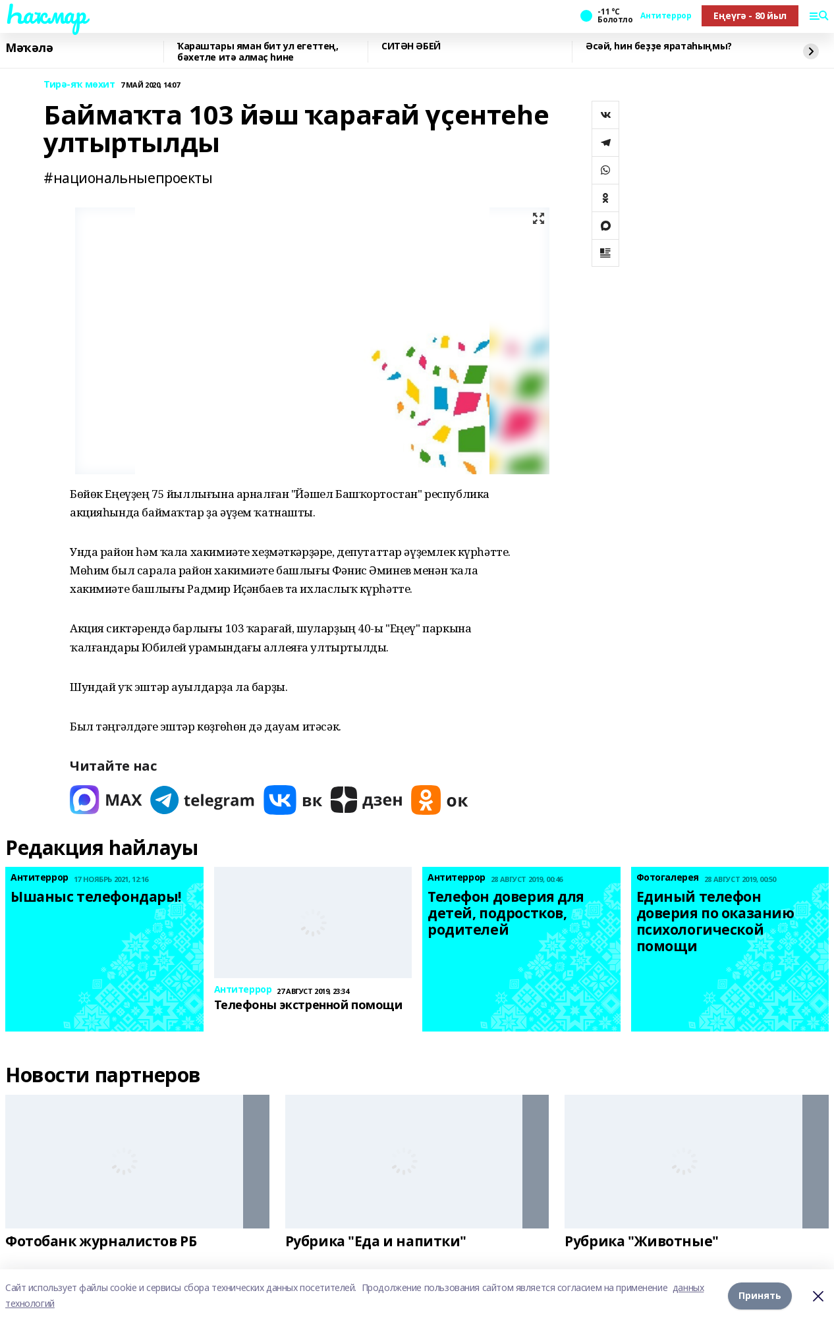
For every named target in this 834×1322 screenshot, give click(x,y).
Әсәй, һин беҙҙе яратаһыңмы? (659, 46)
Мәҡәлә (29, 48)
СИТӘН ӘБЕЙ (411, 46)
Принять (759, 1295)
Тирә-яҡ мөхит (79, 84)
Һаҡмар (45, 13)
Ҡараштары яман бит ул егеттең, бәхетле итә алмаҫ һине (257, 52)
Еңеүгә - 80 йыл (750, 15)
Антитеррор (665, 16)
